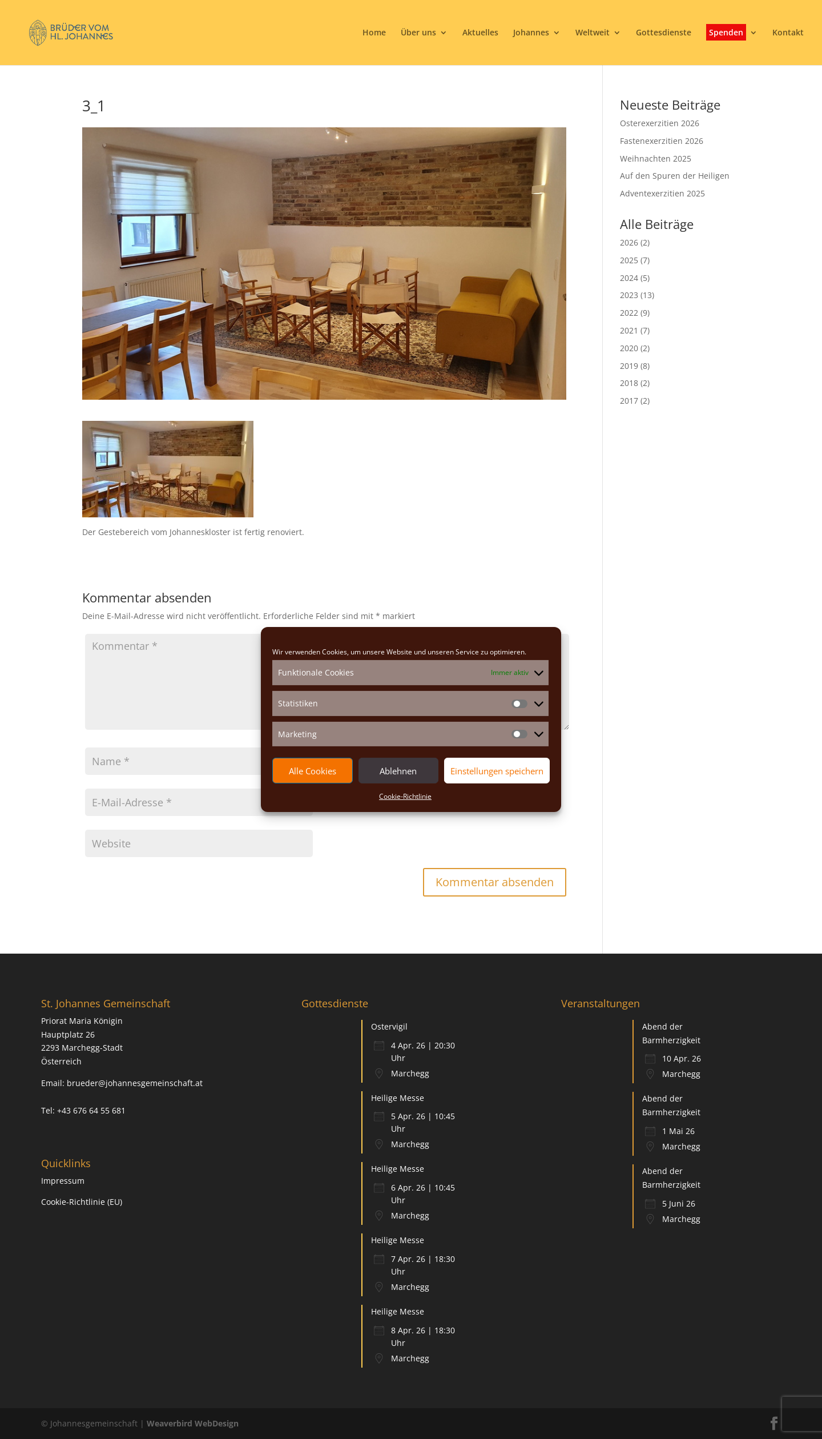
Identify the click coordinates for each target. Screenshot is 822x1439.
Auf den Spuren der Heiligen (675, 175)
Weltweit (592, 33)
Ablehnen (398, 771)
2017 (629, 400)
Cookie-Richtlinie (405, 796)
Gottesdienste (663, 33)
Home (374, 33)
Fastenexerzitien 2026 (661, 140)
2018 (629, 382)
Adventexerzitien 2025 (662, 193)
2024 (629, 277)
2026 (629, 242)
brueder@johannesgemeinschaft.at (135, 1083)
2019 (629, 365)
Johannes (531, 33)
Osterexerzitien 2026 (659, 123)
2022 (629, 312)
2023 (629, 295)
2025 (629, 260)
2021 (629, 330)
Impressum (62, 1180)
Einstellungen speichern (496, 771)
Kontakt (788, 33)
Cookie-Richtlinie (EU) (81, 1201)
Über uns (418, 33)
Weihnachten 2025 (655, 158)
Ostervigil (389, 1026)
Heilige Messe (397, 1097)
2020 (629, 348)
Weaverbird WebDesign (193, 1423)
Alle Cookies (312, 771)
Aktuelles (480, 33)
